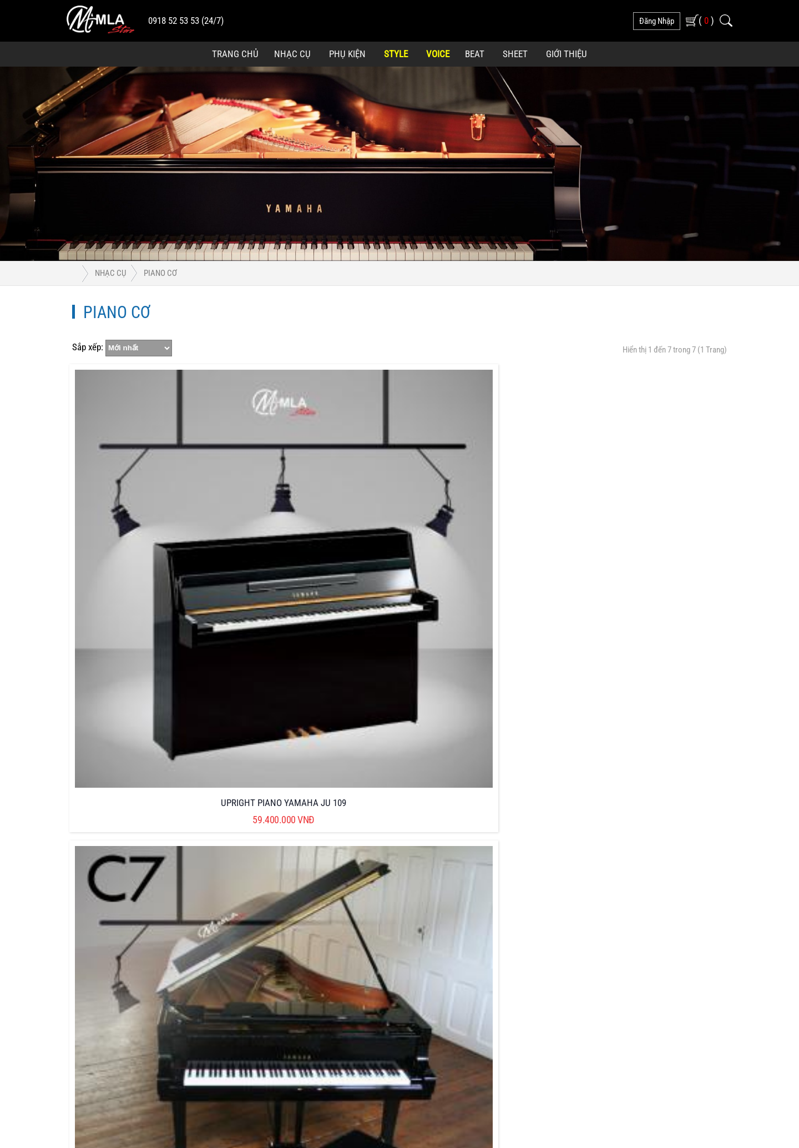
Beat (474, 53)
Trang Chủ (235, 53)
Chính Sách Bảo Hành (321, 901)
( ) (706, 20)
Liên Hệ (438, 952)
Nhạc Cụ (292, 53)
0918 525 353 (122, 868)
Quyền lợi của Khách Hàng (471, 850)
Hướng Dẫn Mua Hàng (322, 927)
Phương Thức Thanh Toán (470, 875)
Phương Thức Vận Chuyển (470, 901)
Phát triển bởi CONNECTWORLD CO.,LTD (528, 1086)
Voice (437, 53)
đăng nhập (656, 21)
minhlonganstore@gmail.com (146, 884)
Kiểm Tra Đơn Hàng (458, 927)
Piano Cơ (160, 273)
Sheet (515, 53)
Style (396, 53)
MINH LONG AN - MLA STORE (393, 1086)
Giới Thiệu (566, 53)
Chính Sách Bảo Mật (319, 850)
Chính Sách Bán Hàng (321, 875)
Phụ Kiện (347, 53)
